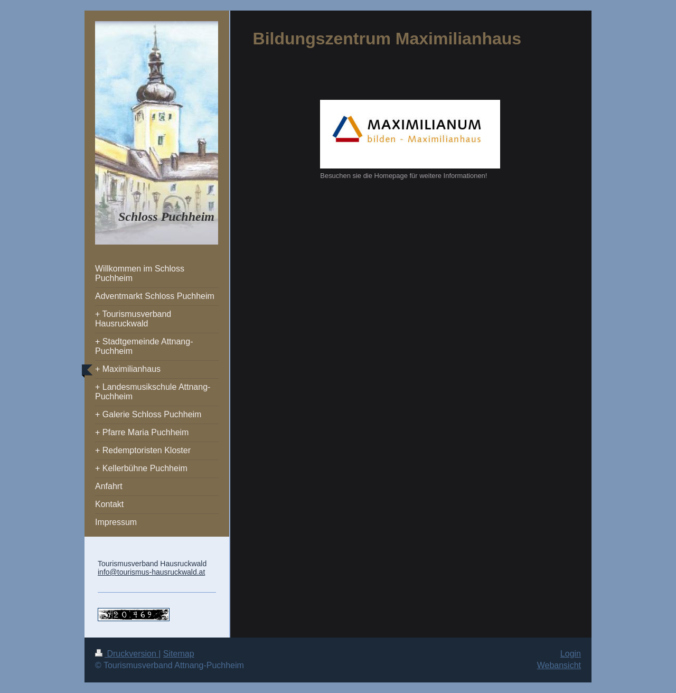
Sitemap (178, 653)
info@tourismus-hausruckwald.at (151, 572)
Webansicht (559, 665)
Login (570, 653)
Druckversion (126, 653)
